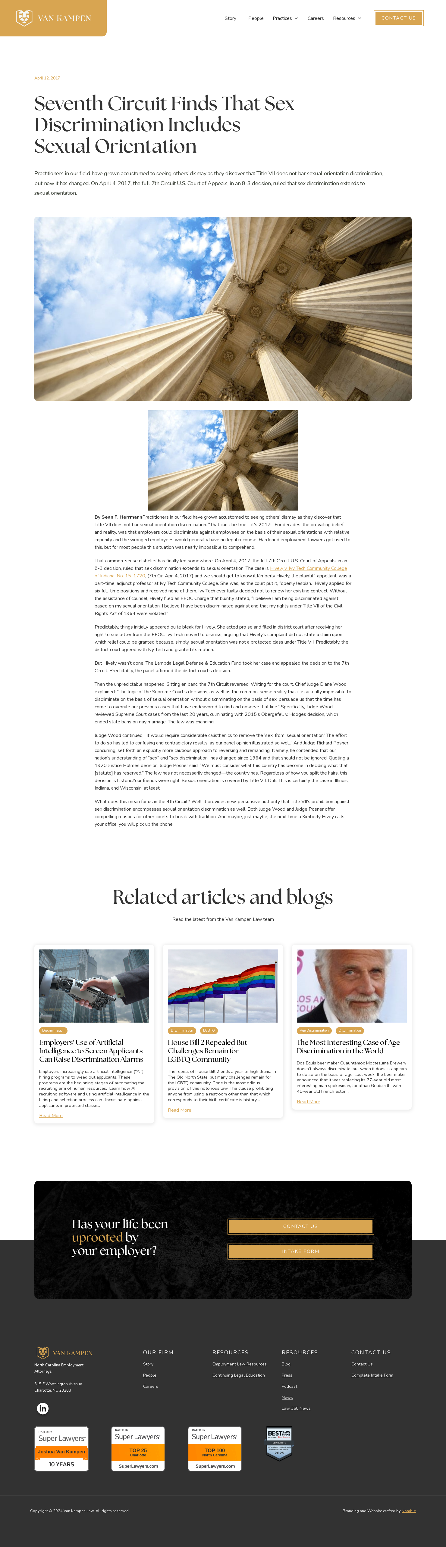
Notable (409, 1511)
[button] (286, 18)
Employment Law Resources (239, 1364)
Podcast (289, 1386)
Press (287, 1375)
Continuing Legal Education (238, 1375)
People (256, 18)
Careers (316, 18)
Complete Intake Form (372, 1375)
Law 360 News (296, 1408)
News (287, 1397)
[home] (53, 18)
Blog (286, 1364)
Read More (51, 1116)
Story (230, 18)
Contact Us (362, 1364)
